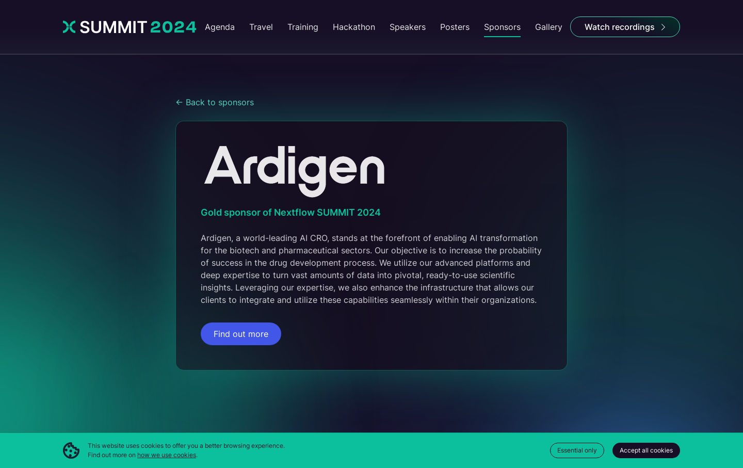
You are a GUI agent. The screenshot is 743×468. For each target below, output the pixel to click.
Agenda (220, 27)
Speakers (408, 27)
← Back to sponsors (214, 102)
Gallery (548, 27)
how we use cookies (166, 455)
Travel (261, 27)
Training (302, 27)
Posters (455, 27)
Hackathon (354, 27)
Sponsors (502, 27)
